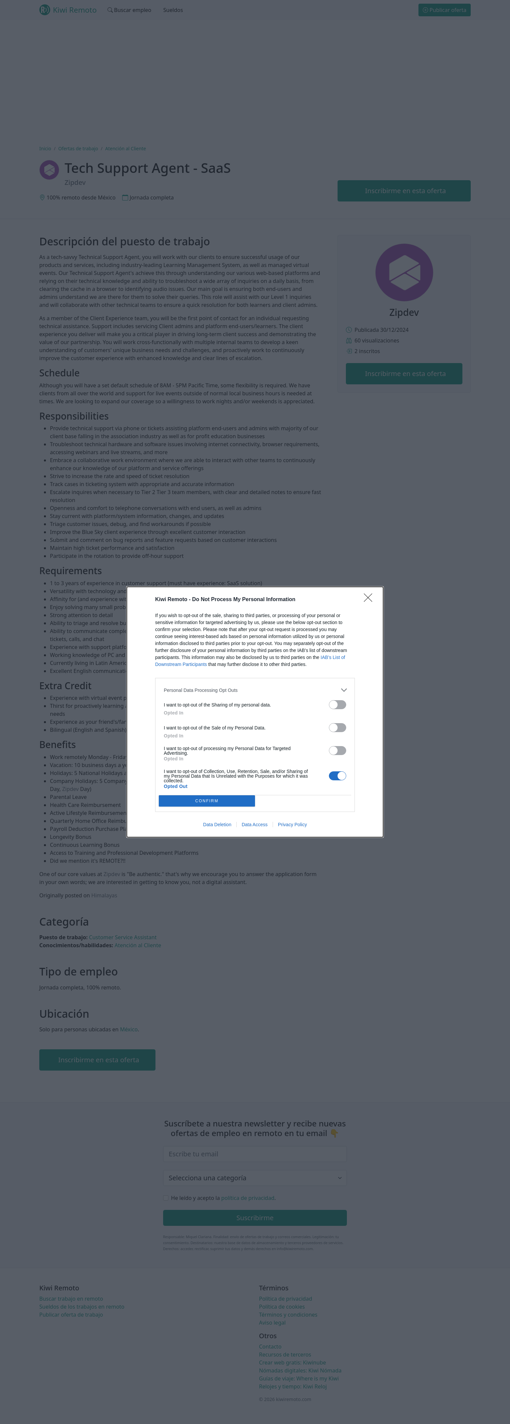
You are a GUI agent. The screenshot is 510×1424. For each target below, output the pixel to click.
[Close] (370, 599)
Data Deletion (217, 824)
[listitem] (255, 690)
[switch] (337, 704)
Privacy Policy (292, 824)
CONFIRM (206, 800)
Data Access (255, 824)
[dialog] (255, 712)
